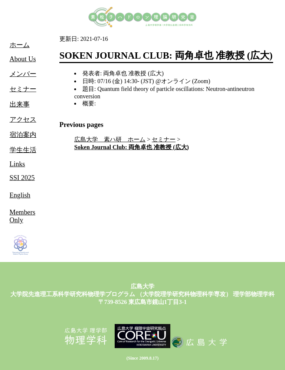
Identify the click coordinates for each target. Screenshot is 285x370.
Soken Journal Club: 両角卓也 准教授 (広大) (131, 147)
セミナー (164, 139)
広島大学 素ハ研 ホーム (109, 139)
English (20, 195)
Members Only (22, 216)
